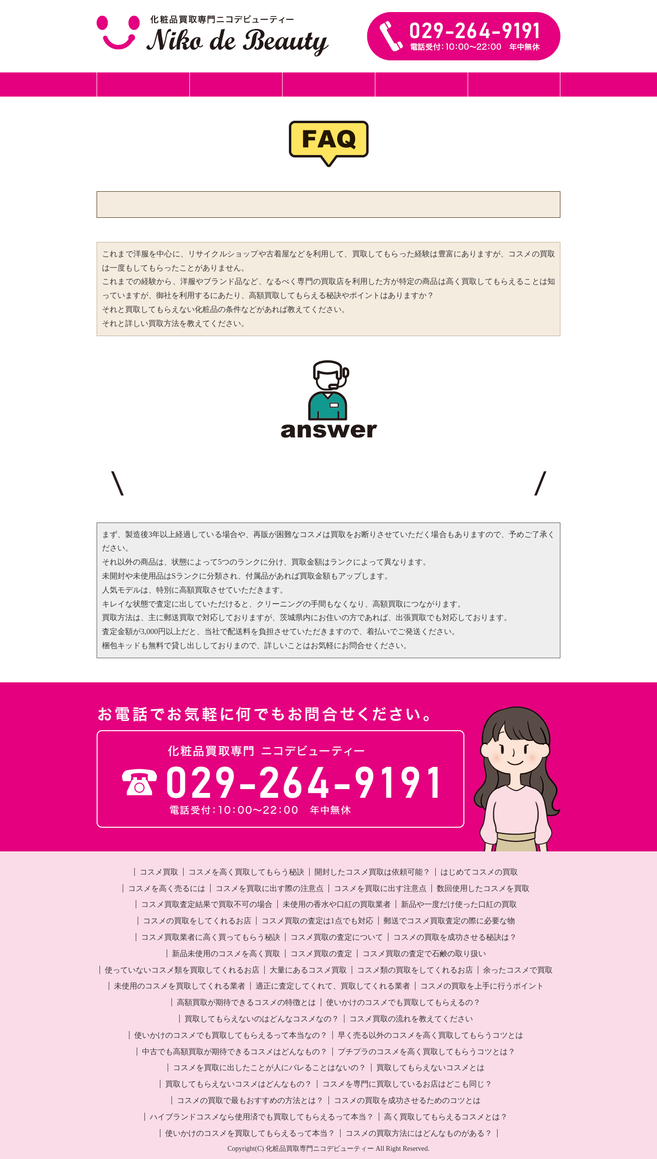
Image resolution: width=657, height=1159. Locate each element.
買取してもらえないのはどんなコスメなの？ (262, 1019)
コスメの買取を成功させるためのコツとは (407, 1100)
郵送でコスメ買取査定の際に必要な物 (449, 921)
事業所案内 (514, 84)
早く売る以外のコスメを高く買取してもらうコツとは (430, 1035)
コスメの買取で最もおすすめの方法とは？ (250, 1100)
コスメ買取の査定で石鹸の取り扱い (424, 953)
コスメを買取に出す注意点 (380, 888)
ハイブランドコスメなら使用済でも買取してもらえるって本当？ (262, 1117)
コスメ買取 (159, 872)
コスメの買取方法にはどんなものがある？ (418, 1133)
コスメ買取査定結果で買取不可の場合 (206, 904)
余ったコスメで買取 (518, 970)
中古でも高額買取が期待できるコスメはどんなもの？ (235, 1051)
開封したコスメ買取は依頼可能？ (372, 872)
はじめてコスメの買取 (479, 872)
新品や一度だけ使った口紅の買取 (459, 904)
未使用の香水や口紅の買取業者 (337, 904)
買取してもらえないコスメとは (430, 1067)
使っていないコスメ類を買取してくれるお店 (182, 970)
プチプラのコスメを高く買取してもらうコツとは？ (426, 1051)
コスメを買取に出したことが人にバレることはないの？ (269, 1067)
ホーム (143, 84)
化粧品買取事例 (421, 84)
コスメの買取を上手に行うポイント (482, 986)
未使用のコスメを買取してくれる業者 (179, 986)
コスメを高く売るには (166, 888)
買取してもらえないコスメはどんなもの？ (238, 1084)
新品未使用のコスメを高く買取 (226, 953)
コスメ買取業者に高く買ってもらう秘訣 (210, 937)
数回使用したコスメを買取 (483, 888)
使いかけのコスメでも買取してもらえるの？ (403, 1002)
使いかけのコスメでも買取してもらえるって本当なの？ (231, 1035)
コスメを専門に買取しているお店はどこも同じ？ (407, 1084)
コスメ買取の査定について (336, 937)
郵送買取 (235, 84)
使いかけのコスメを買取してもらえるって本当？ (250, 1133)
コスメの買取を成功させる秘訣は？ (455, 937)
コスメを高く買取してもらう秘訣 (246, 872)
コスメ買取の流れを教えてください (411, 1019)
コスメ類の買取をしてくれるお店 (415, 970)
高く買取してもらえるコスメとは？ (446, 1117)
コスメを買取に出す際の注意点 (269, 888)
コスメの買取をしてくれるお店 (197, 921)
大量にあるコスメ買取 (308, 970)
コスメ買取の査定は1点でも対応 (317, 921)
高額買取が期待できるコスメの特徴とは (246, 1002)
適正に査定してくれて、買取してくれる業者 (333, 986)
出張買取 (328, 84)
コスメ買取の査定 (321, 953)
